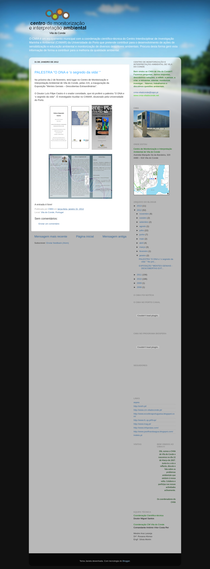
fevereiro (143, 251)
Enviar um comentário (49, 224)
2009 (139, 283)
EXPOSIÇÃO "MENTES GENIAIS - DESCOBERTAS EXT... (155, 267)
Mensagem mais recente (50, 236)
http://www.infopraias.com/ (146, 428)
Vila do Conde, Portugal (52, 212)
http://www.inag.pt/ (142, 424)
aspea (136, 402)
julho (141, 230)
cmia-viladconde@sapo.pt (146, 92)
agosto (142, 226)
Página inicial (85, 236)
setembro (144, 222)
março (142, 247)
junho (142, 234)
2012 (139, 210)
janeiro (142, 255)
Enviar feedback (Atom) (57, 243)
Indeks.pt (138, 435)
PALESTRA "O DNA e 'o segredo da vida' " (68, 72)
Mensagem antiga (114, 236)
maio (142, 239)
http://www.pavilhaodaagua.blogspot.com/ (153, 431)
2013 (139, 206)
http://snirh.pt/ (140, 406)
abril (141, 243)
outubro (143, 218)
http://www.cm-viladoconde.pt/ (148, 410)
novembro (144, 214)
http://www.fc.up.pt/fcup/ (145, 420)
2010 (139, 279)
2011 (139, 274)
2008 (139, 287)
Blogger (126, 561)
